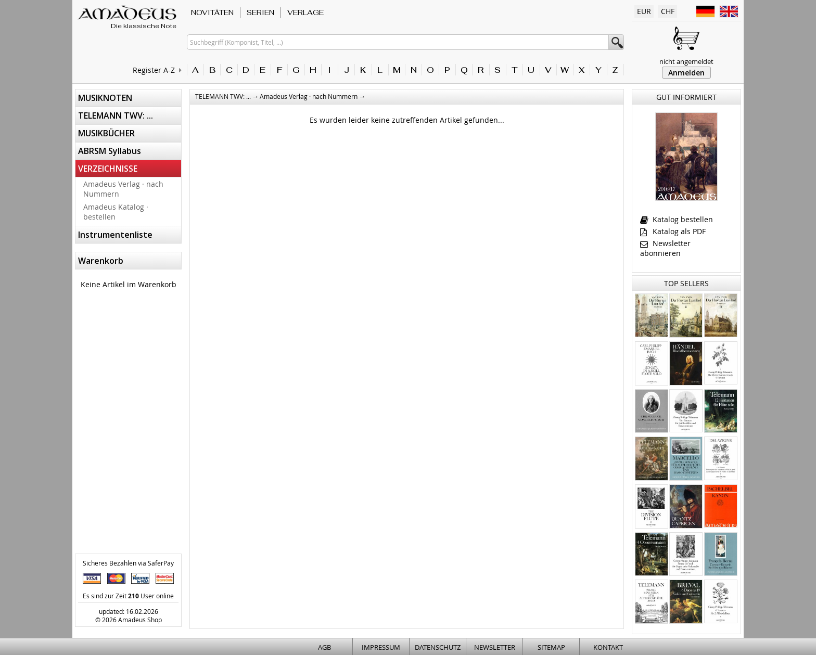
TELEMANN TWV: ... (115, 115)
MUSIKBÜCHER (106, 133)
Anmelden (686, 73)
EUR (644, 11)
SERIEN (260, 12)
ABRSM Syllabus (109, 151)
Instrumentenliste (115, 234)
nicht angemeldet (686, 61)
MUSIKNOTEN (105, 98)
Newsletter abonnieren (665, 248)
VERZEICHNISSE (107, 168)
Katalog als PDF (673, 231)
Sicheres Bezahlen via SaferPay (128, 563)
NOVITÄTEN (212, 12)
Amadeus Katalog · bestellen (115, 212)
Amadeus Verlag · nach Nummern (123, 189)
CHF (668, 11)
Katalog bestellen (676, 219)
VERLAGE (305, 12)
